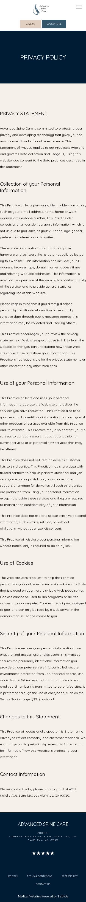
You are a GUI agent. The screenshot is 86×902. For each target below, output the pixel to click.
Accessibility (70, 876)
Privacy (13, 876)
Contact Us (43, 884)
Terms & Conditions (39, 876)
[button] (79, 7)
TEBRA (63, 896)
